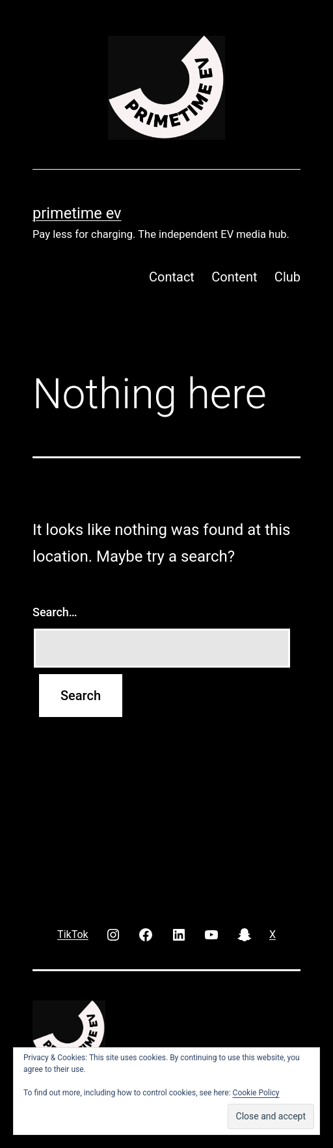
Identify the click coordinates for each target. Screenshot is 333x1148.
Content (234, 277)
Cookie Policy (256, 1092)
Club (287, 277)
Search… (55, 612)
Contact (171, 277)
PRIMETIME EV (77, 213)
